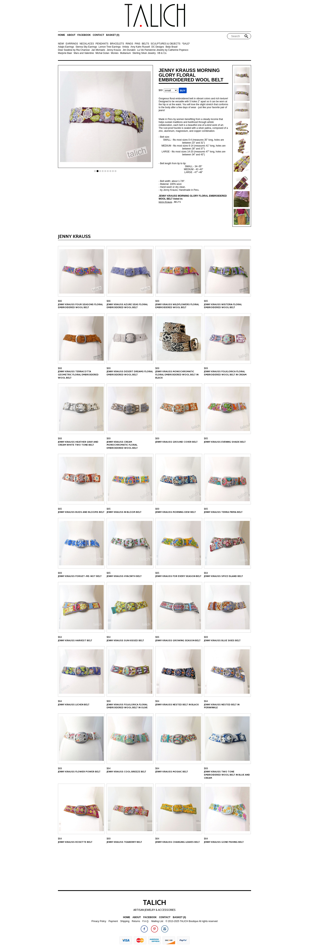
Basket (112, 35)
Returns (136, 921)
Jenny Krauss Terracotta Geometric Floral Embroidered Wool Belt (78, 374)
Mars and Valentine (84, 53)
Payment (113, 921)
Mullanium (125, 53)
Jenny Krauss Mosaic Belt (171, 771)
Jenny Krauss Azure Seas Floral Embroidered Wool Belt (127, 306)
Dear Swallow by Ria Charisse (74, 50)
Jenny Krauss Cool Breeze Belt (126, 771)
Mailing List (157, 921)
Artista (125, 47)
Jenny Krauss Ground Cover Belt (176, 441)
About (71, 35)
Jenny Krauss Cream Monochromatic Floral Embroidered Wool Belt (122, 444)
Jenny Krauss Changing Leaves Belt (177, 841)
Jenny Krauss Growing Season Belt (178, 640)
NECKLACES (87, 43)
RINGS (129, 43)
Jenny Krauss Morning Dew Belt (175, 511)
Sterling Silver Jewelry (144, 53)
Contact (98, 35)
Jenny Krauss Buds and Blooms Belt (81, 511)
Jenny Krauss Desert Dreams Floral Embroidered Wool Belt (130, 373)
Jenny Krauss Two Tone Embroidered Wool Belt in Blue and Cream (227, 774)
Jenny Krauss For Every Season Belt (178, 576)
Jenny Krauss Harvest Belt (75, 640)
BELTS (145, 43)
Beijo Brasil (171, 47)
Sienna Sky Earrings (86, 47)
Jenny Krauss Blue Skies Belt (222, 640)
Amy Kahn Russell (140, 47)
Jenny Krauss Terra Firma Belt (223, 511)
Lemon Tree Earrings (110, 47)
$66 (60, 301)
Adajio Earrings (66, 47)
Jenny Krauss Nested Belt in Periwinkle (221, 706)
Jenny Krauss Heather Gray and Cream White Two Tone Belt (78, 443)
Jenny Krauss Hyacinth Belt (124, 576)
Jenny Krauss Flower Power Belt (79, 771)
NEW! (61, 43)
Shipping (124, 921)
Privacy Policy (98, 921)
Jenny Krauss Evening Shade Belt (225, 441)
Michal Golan (102, 53)
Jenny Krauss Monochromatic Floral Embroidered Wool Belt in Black (176, 374)
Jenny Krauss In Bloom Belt (124, 511)
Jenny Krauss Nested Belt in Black (177, 704)
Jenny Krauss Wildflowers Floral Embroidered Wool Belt (177, 306)
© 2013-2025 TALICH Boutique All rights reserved (192, 921)
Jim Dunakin (129, 50)
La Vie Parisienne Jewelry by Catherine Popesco (162, 50)
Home (61, 35)
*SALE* (186, 43)
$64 (206, 573)
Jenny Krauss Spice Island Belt (223, 576)
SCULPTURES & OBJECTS (166, 43)
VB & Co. (162, 53)
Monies (115, 53)
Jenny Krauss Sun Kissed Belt (125, 640)
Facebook (84, 35)
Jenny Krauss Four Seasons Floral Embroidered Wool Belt (80, 306)
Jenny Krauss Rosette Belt (75, 841)
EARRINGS (72, 43)
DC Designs (157, 47)
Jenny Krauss (114, 50)
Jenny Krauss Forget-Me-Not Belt (80, 576)
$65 (206, 301)
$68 (60, 368)
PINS (137, 43)
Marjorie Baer (65, 53)
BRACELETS (117, 43)
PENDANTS (102, 43)
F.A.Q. (145, 921)
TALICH (154, 902)
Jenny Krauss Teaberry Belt (124, 841)
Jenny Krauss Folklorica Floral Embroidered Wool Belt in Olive (127, 706)
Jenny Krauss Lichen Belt (73, 704)
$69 (157, 301)
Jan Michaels (98, 50)
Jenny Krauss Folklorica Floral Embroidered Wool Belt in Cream (225, 373)
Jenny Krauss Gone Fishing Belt (224, 841)
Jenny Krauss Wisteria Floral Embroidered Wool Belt (223, 306)
